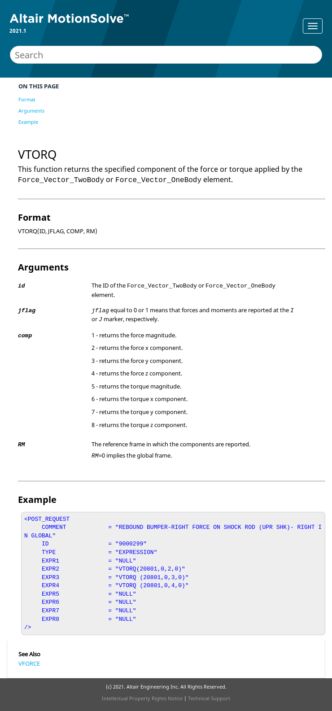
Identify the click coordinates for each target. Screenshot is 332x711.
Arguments (31, 110)
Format (26, 99)
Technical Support (209, 698)
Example (28, 121)
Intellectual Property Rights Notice (142, 698)
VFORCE (29, 663)
